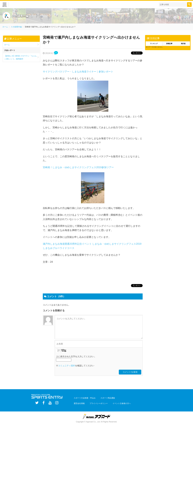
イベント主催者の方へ (116, 403)
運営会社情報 (78, 403)
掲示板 (183, 43)
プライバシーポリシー (95, 403)
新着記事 (169, 43)
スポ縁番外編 (16, 27)
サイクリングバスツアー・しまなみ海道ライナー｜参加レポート (78, 71)
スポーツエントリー (30, 4)
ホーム (5, 27)
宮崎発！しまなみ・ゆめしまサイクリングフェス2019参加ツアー (78, 167)
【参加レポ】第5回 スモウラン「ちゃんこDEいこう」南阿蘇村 (20, 57)
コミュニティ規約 (66, 367)
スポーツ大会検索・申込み (83, 399)
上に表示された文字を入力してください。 (76, 357)
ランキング (154, 43)
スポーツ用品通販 (104, 399)
